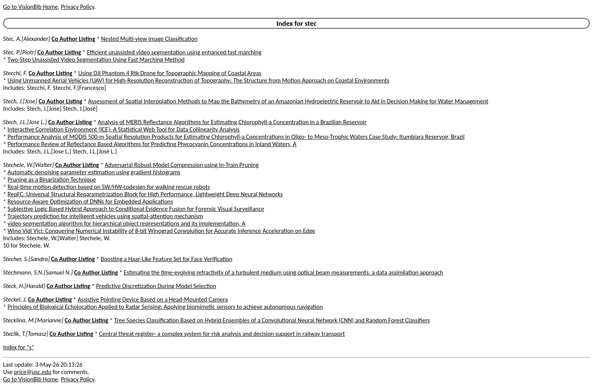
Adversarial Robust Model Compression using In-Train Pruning (182, 165)
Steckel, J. (15, 299)
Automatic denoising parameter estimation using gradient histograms (94, 172)
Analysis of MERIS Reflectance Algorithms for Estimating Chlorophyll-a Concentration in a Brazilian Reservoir (232, 122)
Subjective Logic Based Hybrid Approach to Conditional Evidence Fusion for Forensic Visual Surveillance (136, 208)
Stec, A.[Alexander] (26, 38)
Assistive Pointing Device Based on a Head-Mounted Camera (153, 299)
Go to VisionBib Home (30, 6)
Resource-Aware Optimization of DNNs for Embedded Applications (90, 201)
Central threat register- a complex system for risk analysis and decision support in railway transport (222, 333)
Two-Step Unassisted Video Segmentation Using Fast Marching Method (96, 59)
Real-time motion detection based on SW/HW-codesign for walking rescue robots (109, 186)
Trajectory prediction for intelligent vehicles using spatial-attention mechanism (105, 216)
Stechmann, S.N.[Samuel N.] (38, 272)
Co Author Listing (73, 38)
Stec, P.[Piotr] (19, 52)
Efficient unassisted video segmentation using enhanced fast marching (174, 52)
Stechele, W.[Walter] (28, 165)
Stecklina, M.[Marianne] (33, 320)
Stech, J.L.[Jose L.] (25, 122)
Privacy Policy (77, 6)
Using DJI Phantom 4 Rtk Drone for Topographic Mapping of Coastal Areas (169, 73)
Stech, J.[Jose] (20, 101)
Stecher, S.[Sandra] (26, 259)
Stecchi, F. (15, 73)
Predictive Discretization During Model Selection (156, 286)
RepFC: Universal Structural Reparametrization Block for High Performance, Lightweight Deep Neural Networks (145, 194)
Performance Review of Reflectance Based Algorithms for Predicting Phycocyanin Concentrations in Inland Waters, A (152, 144)
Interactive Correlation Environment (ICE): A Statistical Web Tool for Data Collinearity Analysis (124, 129)
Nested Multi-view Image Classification (149, 38)
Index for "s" (18, 347)
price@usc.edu (32, 372)
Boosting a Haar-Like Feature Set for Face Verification (166, 259)
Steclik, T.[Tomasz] (25, 333)
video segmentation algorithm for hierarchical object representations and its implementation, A (127, 223)
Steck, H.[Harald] (24, 286)
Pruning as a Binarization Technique (52, 179)
